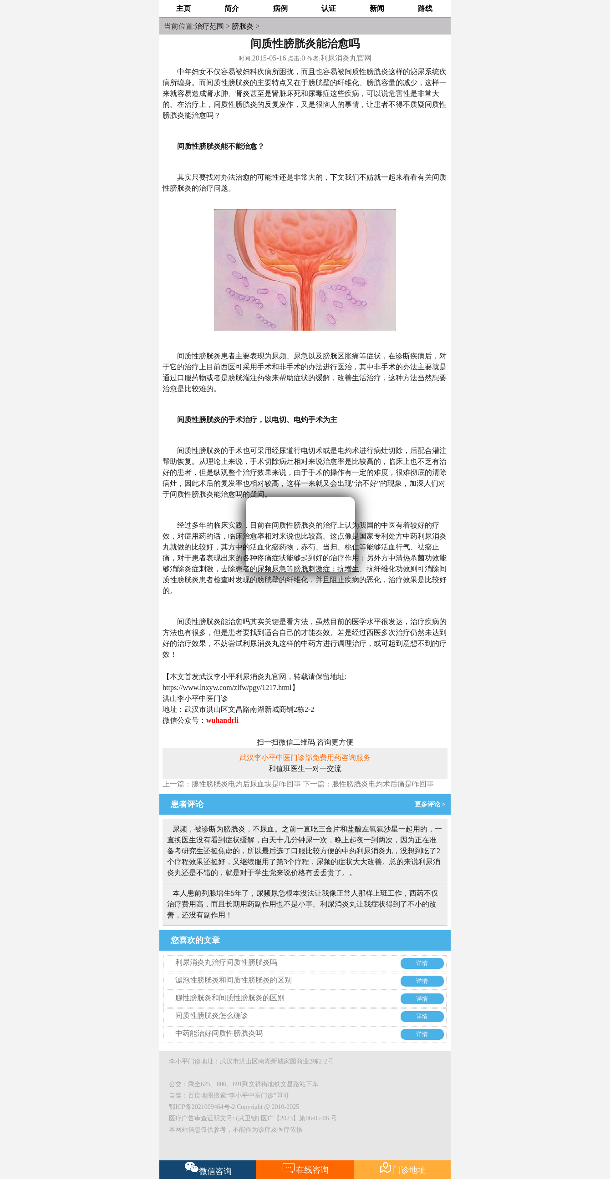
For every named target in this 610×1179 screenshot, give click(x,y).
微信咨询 (208, 1168)
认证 (328, 8)
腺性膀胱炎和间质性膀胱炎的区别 (230, 998)
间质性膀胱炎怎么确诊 (211, 1015)
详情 (422, 963)
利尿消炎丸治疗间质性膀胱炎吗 (226, 962)
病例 (280, 8)
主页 (183, 8)
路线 (425, 8)
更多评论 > (431, 804)
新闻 (377, 8)
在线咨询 (305, 1167)
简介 (231, 8)
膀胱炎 (243, 26)
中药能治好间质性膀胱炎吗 (219, 1033)
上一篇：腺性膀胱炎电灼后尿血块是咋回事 (232, 784)
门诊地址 (402, 1167)
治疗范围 (209, 26)
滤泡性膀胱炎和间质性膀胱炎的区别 (233, 980)
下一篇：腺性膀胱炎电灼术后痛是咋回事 (368, 784)
